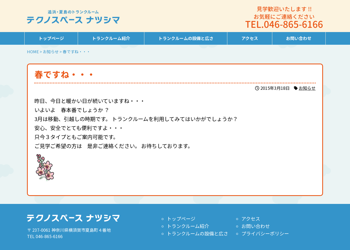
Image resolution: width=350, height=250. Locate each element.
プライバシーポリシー (265, 233)
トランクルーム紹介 (111, 38)
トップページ (51, 38)
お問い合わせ (298, 38)
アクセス (249, 38)
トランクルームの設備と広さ (185, 38)
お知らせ (307, 88)
